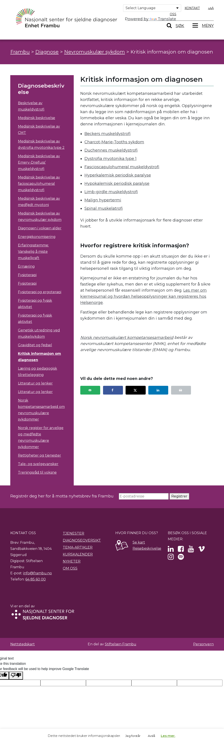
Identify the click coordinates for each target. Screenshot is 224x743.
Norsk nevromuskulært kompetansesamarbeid (126, 337)
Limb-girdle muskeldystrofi (111, 191)
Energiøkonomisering (37, 237)
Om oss (70, 568)
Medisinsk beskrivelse (36, 118)
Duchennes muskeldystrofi (111, 150)
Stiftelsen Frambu (120, 644)
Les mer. (168, 736)
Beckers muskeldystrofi (107, 133)
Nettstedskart (22, 644)
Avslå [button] (151, 736)
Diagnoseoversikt (82, 540)
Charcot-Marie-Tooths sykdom (114, 142)
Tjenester (73, 533)
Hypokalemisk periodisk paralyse (116, 183)
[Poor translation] (16, 676)
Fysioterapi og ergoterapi (39, 292)
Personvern (203, 644)
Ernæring (26, 266)
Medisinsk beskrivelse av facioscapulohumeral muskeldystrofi (39, 183)
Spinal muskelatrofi (103, 208)
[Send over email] (90, 390)
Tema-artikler (78, 547)
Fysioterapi (27, 275)
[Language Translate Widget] (152, 8)
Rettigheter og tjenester (39, 455)
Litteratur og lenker (35, 383)
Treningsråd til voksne (37, 472)
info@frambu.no (37, 573)
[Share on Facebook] (113, 390)
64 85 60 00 (35, 579)
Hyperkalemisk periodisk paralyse (117, 175)
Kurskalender (78, 554)
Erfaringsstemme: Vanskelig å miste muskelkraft (33, 251)
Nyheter (71, 561)
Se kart (139, 542)
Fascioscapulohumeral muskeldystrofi (121, 167)
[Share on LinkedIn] (158, 390)
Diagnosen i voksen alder (39, 228)
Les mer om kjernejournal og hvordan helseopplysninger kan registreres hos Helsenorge (143, 296)
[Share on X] (135, 390)
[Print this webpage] (181, 390)
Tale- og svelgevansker (38, 464)
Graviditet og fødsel (35, 345)
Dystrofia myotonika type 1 (110, 158)
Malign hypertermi (102, 200)
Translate (163, 19)
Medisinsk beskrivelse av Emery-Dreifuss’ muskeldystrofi (39, 162)
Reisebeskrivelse (147, 548)
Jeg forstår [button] (132, 736)
